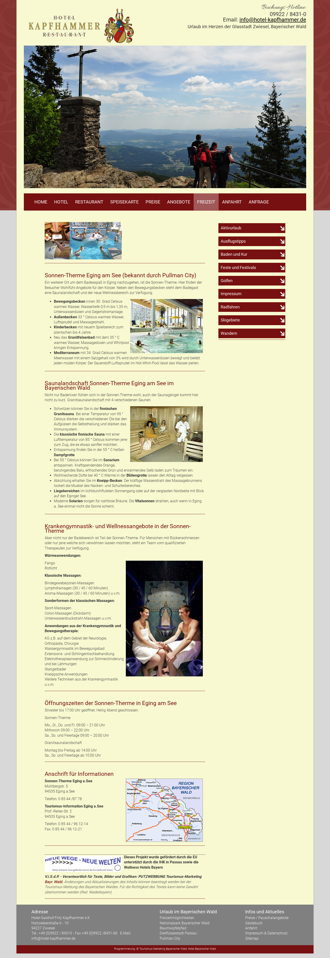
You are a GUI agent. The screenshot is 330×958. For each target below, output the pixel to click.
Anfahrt (232, 202)
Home (40, 202)
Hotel (61, 202)
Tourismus (145, 948)
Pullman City (170, 938)
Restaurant (89, 202)
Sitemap (251, 938)
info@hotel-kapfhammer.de (272, 19)
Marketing (159, 948)
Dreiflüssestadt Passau (178, 933)
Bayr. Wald (53, 882)
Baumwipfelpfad (173, 928)
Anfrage (259, 202)
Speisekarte (124, 202)
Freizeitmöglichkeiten (177, 918)
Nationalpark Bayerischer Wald (184, 923)
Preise (153, 202)
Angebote (178, 202)
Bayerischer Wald (176, 948)
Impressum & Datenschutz (266, 933)
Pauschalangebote (273, 918)
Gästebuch (254, 923)
